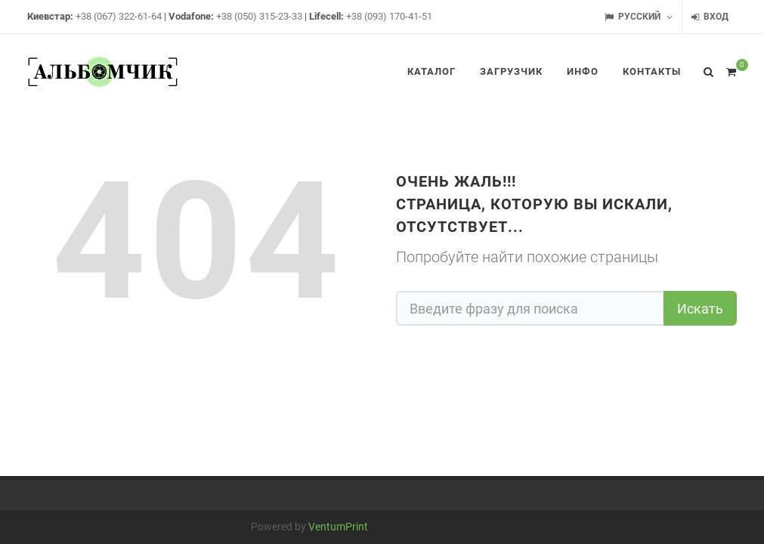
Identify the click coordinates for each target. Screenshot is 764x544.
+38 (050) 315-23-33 (259, 16)
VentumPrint (338, 527)
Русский (639, 17)
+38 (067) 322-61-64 (119, 16)
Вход (709, 17)
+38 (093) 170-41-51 (389, 16)
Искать (700, 309)
